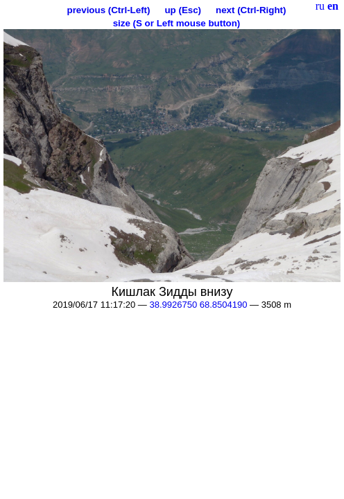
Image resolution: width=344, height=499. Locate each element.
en (332, 6)
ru (320, 6)
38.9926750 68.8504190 (198, 304)
